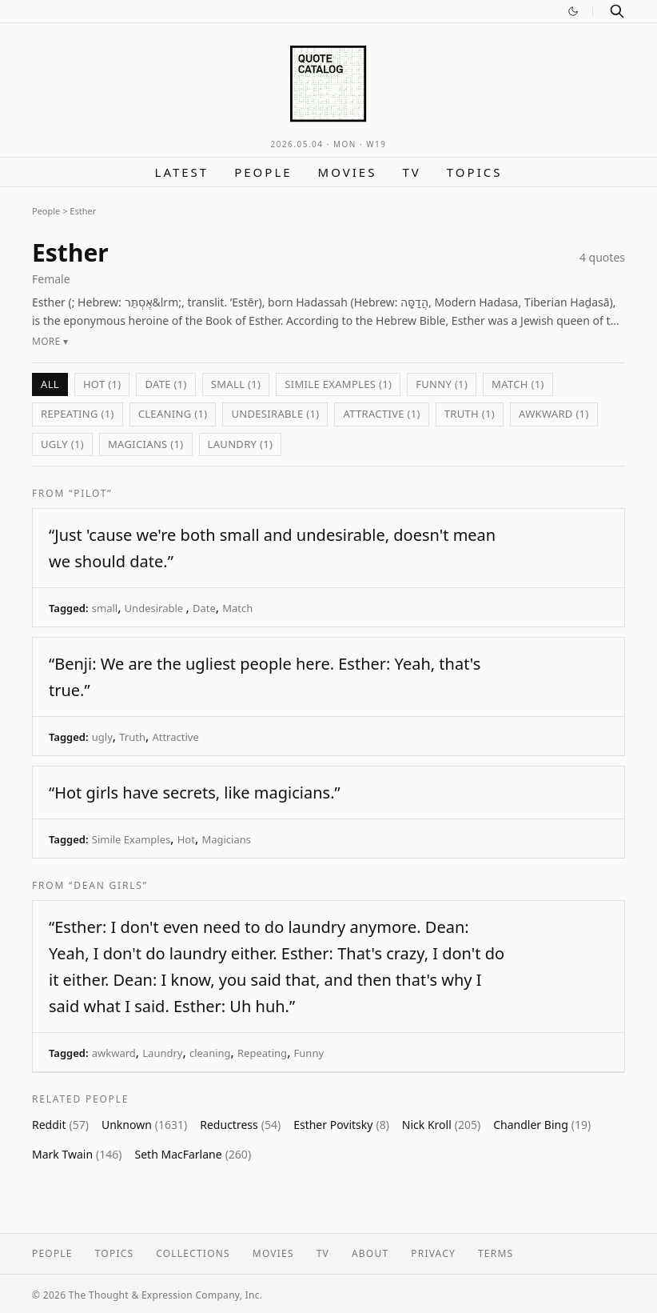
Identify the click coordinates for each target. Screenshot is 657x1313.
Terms (495, 1253)
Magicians (226, 839)
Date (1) (165, 384)
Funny (309, 1053)
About (370, 1253)
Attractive (175, 737)
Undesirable (155, 608)
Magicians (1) (146, 444)
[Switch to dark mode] (573, 11)
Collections (193, 1253)
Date (204, 608)
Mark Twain (77, 1154)
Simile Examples (131, 839)
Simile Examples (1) (338, 384)
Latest (182, 172)
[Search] (617, 11)
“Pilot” (90, 493)
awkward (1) (554, 413)
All (50, 384)
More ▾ (50, 341)
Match (237, 608)
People (263, 172)
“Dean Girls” (108, 885)
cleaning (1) (173, 413)
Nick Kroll (441, 1124)
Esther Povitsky (341, 1124)
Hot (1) (102, 384)
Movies (347, 172)
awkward (114, 1053)
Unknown (144, 1124)
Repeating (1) (77, 413)
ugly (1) (62, 444)
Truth (132, 737)
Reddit (60, 1124)
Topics (475, 172)
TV (411, 172)
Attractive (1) (381, 413)
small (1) (236, 384)
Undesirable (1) (275, 413)
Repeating (262, 1053)
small (104, 608)
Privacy (433, 1253)
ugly (102, 737)
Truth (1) (469, 413)
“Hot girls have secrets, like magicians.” (194, 792)
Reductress (240, 1124)
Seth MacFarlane (193, 1154)
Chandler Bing (542, 1124)
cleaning (210, 1053)
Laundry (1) (240, 444)
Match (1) (518, 384)
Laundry (162, 1053)
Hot (186, 839)
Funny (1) (442, 384)
